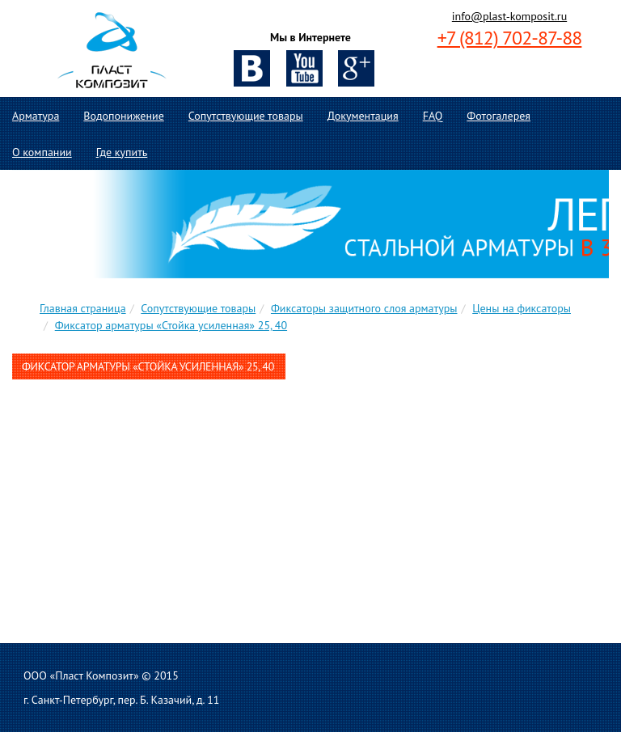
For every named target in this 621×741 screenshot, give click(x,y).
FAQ (433, 115)
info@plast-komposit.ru (509, 16)
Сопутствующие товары (245, 115)
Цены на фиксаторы (521, 308)
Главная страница (83, 308)
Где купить (122, 152)
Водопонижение (123, 115)
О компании (42, 152)
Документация (363, 115)
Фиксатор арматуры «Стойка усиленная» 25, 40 (171, 325)
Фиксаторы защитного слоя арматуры (364, 308)
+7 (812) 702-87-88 (509, 37)
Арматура (35, 115)
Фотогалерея (498, 115)
